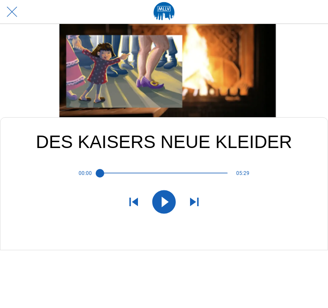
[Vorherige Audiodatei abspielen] (133, 203)
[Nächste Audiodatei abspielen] (194, 203)
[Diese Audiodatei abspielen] (164, 203)
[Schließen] (12, 12)
